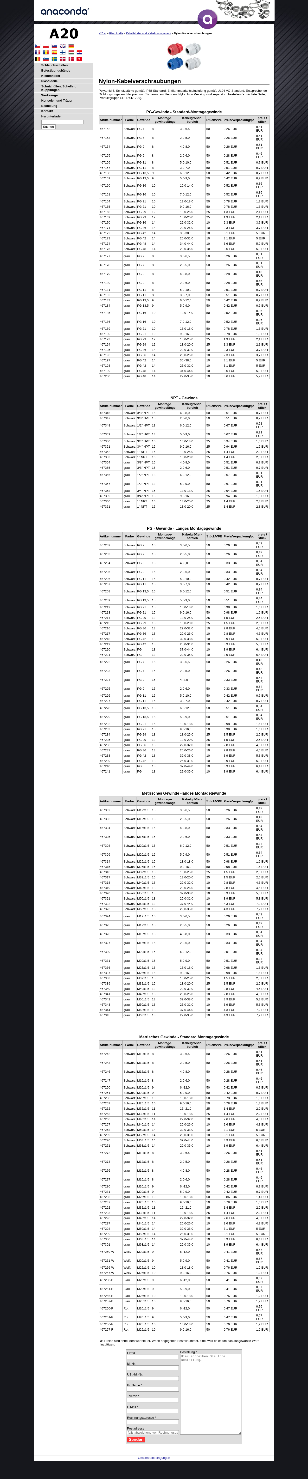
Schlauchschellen (54, 65)
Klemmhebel (50, 76)
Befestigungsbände (56, 70)
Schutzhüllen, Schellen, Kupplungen (58, 88)
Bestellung (49, 106)
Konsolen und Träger (57, 100)
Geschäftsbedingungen (154, 1473)
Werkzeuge (49, 95)
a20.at (102, 33)
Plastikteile (116, 33)
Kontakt (47, 111)
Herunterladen (52, 116)
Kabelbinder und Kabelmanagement (148, 33)
